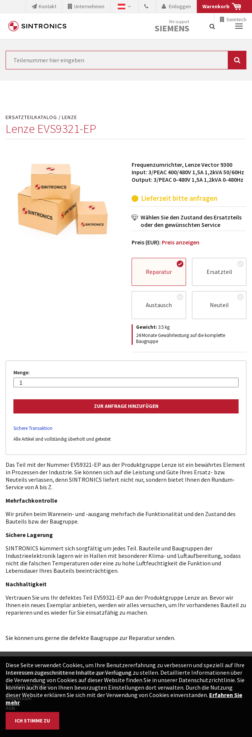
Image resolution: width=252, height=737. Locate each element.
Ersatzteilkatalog (31, 117)
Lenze (69, 117)
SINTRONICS (37, 26)
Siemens (172, 28)
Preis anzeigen (180, 242)
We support (172, 26)
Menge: (21, 372)
